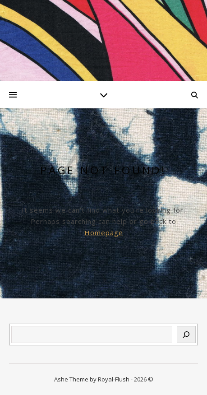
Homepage (103, 232)
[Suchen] (186, 334)
